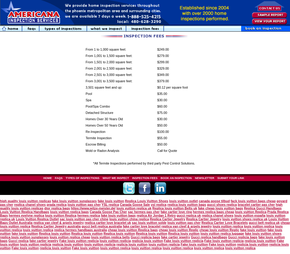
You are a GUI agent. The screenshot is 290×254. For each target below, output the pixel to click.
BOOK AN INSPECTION (176, 178)
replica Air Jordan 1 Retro (156, 215)
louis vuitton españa (249, 215)
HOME (47, 178)
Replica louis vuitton (54, 233)
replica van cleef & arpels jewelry (58, 222)
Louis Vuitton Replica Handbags (24, 212)
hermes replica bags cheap (213, 212)
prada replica (57, 204)
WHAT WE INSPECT (115, 178)
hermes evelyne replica (26, 215)
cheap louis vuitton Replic (179, 230)
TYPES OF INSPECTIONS (82, 178)
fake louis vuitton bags (118, 215)
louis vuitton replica (228, 226)
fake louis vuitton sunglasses (74, 201)
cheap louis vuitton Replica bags (133, 230)
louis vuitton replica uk (133, 208)
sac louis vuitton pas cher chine (84, 219)
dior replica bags (57, 208)
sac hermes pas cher (143, 212)
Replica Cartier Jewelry (167, 219)
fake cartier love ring (176, 212)
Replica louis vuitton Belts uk (174, 208)
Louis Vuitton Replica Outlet (37, 219)
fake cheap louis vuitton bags (220, 208)
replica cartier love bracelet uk (108, 222)
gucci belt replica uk (264, 222)
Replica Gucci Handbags (263, 208)
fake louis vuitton (111, 201)
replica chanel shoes (30, 204)
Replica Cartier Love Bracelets (224, 222)
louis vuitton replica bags (69, 212)
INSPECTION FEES (144, 178)
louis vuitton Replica (250, 212)
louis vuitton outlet (183, 201)
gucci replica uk (189, 215)
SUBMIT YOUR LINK (230, 178)
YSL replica (110, 204)
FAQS (58, 178)
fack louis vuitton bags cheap (253, 201)
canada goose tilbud (214, 201)
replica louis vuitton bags (186, 204)
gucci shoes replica (222, 204)
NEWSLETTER (204, 178)
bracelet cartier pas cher (256, 204)
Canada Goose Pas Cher (108, 212)
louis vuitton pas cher (84, 204)
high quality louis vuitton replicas (25, 201)
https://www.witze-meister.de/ (93, 208)
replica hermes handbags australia (80, 230)
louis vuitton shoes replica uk (245, 219)
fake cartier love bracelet (142, 226)
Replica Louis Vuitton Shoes (146, 201)
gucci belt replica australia (102, 226)
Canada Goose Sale (135, 204)
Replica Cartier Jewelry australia (56, 226)
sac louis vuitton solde (149, 222)
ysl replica (158, 204)
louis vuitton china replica (129, 219)
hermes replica (88, 215)
